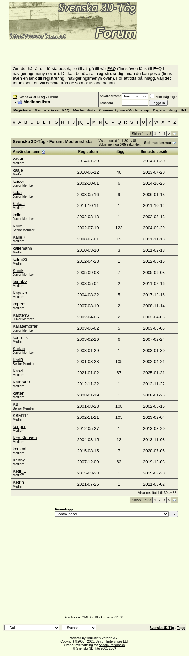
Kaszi (18, 370)
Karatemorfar (25, 326)
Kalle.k (19, 237)
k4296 (18, 159)
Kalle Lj (20, 226)
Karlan (19, 348)
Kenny (19, 460)
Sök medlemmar (157, 143)
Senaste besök (154, 151)
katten (18, 393)
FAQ (66, 110)
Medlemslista (84, 110)
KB (15, 404)
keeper (19, 426)
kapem (19, 304)
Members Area (46, 110)
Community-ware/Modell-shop (124, 110)
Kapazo (20, 292)
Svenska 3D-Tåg (162, 628)
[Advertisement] (77, 50)
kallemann (22, 248)
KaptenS (21, 315)
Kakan (19, 203)
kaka (17, 192)
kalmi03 (20, 259)
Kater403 (21, 382)
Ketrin (18, 482)
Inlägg (118, 151)
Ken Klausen (25, 437)
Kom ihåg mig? (163, 97)
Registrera (22, 110)
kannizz (20, 281)
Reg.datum (88, 151)
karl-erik (20, 337)
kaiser (18, 181)
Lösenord (106, 103)
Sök (184, 110)
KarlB (18, 359)
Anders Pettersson (112, 645)
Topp (181, 628)
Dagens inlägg (165, 110)
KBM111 (21, 415)
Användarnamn (110, 96)
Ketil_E (19, 471)
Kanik (18, 270)
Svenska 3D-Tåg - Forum (38, 97)
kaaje (18, 170)
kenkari (19, 448)
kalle (17, 214)
